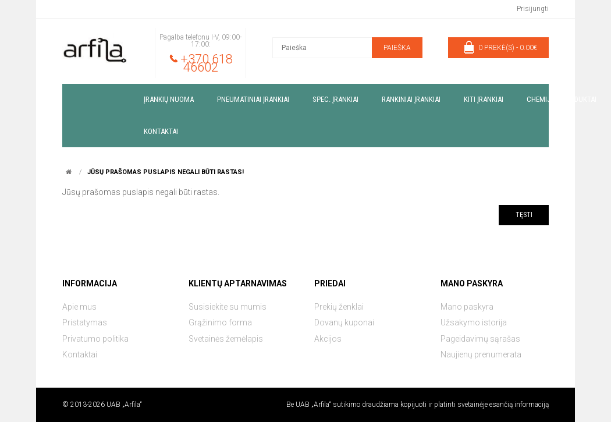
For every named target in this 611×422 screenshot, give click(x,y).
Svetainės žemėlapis (226, 338)
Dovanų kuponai (344, 322)
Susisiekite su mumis (228, 306)
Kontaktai (79, 354)
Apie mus (79, 306)
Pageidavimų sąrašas (480, 338)
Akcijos (328, 338)
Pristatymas (84, 322)
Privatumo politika (95, 338)
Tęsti (524, 215)
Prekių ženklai (339, 306)
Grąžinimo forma (220, 322)
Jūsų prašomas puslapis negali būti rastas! (165, 172)
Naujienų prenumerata (481, 354)
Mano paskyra (467, 306)
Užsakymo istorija (474, 322)
